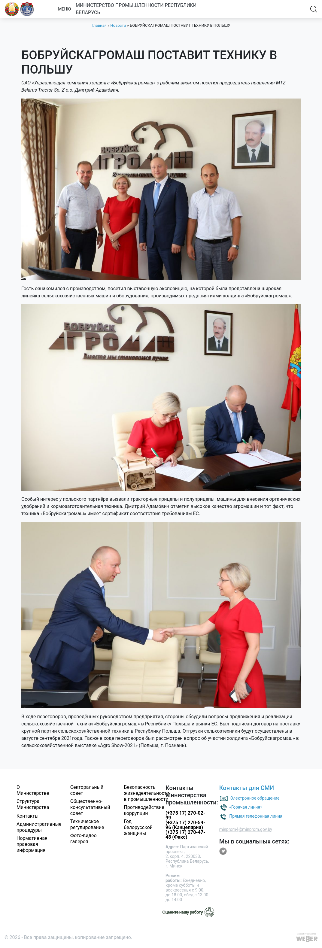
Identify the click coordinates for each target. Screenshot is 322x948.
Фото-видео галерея (83, 838)
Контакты (27, 816)
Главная (99, 25)
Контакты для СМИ (246, 788)
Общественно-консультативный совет (90, 807)
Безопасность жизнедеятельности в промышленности (146, 793)
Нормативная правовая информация (32, 844)
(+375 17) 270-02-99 (185, 815)
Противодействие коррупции (144, 810)
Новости (118, 25)
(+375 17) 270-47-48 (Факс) (185, 834)
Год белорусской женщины (138, 827)
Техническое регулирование (87, 824)
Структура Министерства (33, 804)
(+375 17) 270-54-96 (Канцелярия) (185, 825)
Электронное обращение (255, 798)
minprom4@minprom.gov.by (245, 829)
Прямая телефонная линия (255, 816)
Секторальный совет (87, 790)
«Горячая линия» (245, 807)
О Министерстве (33, 790)
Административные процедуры (39, 827)
